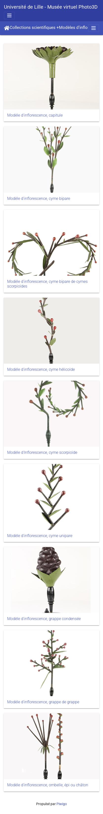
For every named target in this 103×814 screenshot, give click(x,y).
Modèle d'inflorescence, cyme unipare (39, 535)
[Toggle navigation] (9, 15)
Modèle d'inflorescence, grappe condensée (44, 618)
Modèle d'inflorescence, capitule (35, 115)
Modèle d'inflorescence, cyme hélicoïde (41, 369)
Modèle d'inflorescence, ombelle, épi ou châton (47, 785)
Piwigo (61, 804)
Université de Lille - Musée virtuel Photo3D (51, 7)
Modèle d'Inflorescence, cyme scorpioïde (42, 452)
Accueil (7, 28)
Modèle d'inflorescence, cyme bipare (38, 198)
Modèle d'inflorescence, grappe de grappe (43, 702)
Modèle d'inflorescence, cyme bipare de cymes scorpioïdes (47, 284)
